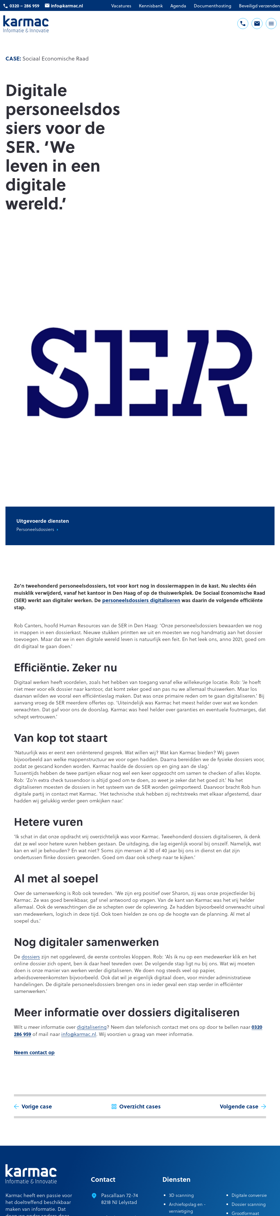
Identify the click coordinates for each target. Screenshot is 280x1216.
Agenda (178, 6)
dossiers (31, 956)
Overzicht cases (140, 1106)
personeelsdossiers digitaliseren (141, 600)
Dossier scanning (249, 1204)
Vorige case (37, 1106)
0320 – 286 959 (24, 5)
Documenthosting (212, 6)
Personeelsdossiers (35, 529)
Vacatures (121, 6)
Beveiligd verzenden (259, 6)
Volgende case (239, 1106)
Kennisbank (151, 6)
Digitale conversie (249, 1195)
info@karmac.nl (67, 5)
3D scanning (181, 1195)
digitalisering (92, 1026)
